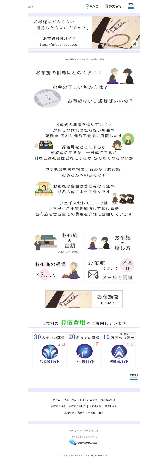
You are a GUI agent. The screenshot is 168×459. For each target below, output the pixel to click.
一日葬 (91, 412)
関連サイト (111, 406)
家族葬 (81, 412)
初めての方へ (71, 399)
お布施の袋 (95, 406)
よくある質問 (89, 399)
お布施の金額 (107, 399)
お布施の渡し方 (77, 406)
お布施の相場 (58, 406)
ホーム (56, 399)
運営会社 (69, 412)
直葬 (101, 412)
